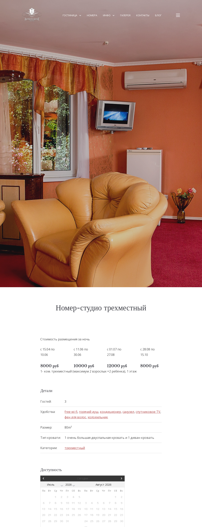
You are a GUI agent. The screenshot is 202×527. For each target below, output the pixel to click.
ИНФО (106, 15)
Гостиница (70, 15)
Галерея (125, 15)
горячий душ (88, 412)
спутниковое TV (148, 412)
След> (112, 478)
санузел (128, 412)
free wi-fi (71, 412)
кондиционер (110, 412)
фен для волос (75, 417)
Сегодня (82, 478)
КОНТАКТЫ (142, 15)
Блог (158, 15)
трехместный (75, 448)
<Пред (53, 478)
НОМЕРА (92, 15)
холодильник (98, 417)
